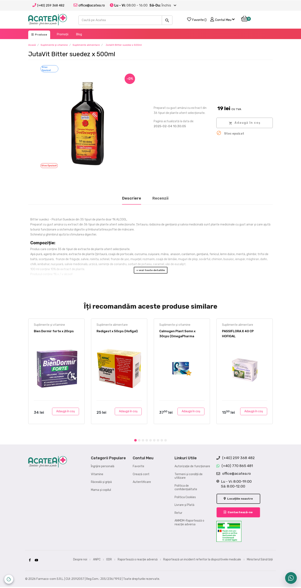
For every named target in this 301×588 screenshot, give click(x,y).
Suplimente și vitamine (49, 325)
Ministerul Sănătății (260, 560)
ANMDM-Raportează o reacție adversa (189, 522)
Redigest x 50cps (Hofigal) (117, 331)
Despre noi (80, 560)
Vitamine (97, 474)
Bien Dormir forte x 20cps (54, 331)
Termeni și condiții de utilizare (189, 476)
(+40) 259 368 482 (50, 5)
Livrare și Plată (184, 505)
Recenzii (160, 198)
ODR (109, 560)
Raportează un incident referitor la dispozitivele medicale (202, 560)
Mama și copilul (101, 490)
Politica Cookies (185, 497)
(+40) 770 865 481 (234, 466)
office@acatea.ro (233, 474)
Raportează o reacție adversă (138, 560)
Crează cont (141, 474)
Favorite (138, 466)
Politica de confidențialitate (186, 487)
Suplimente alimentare (112, 325)
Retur (178, 513)
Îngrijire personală (102, 466)
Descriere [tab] (131, 198)
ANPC (97, 560)
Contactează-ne (239, 513)
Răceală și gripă (101, 482)
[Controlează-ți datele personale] (8, 579)
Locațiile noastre (239, 499)
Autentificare (142, 482)
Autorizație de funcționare (192, 466)
